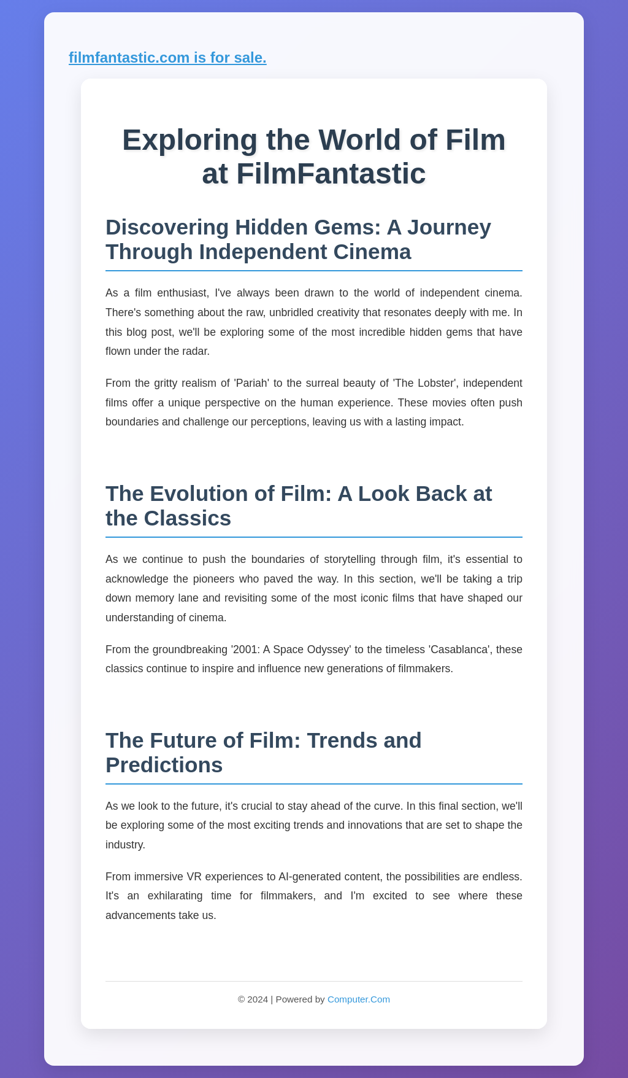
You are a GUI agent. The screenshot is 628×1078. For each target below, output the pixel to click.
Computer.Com (358, 999)
